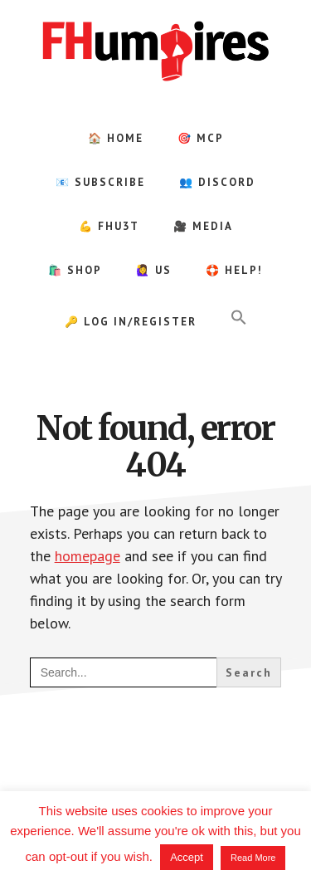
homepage (87, 555)
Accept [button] (186, 857)
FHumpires (156, 50)
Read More (253, 858)
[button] (239, 318)
